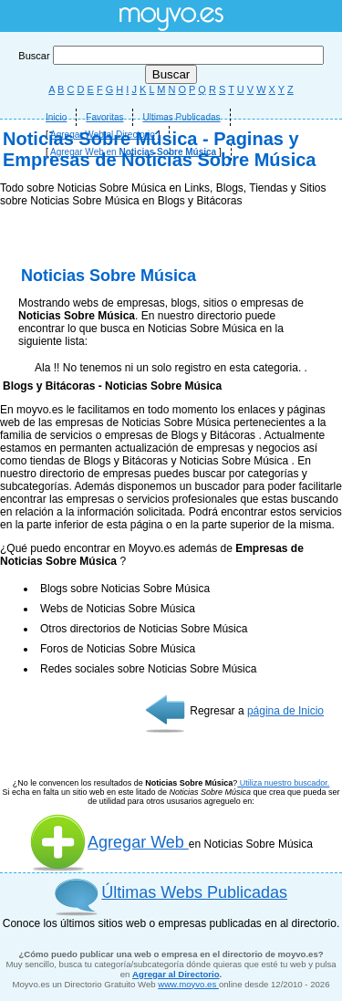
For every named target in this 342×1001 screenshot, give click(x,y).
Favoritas (104, 117)
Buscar (170, 55)
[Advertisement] (171, 353)
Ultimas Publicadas (181, 117)
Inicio (56, 117)
